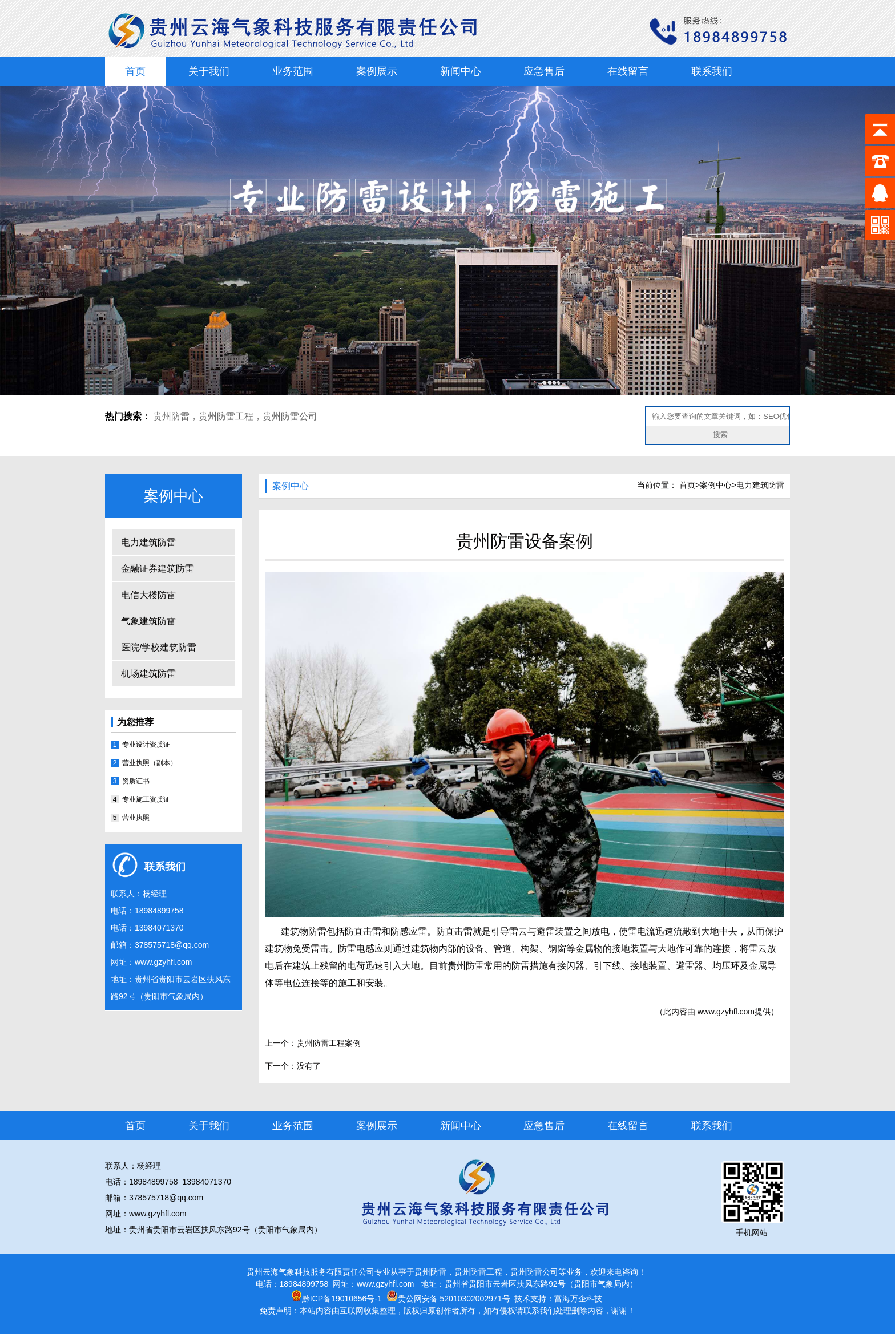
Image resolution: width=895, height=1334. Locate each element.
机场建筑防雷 (148, 673)
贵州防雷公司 (290, 416)
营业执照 (136, 818)
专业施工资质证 (146, 799)
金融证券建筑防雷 (157, 568)
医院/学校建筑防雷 (158, 647)
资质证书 (136, 781)
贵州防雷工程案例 (329, 1043)
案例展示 (376, 71)
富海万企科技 (578, 1298)
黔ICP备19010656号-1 (336, 1298)
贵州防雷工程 (226, 416)
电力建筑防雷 (148, 542)
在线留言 (627, 71)
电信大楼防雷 (148, 595)
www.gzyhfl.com (163, 962)
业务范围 (292, 71)
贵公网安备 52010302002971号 (454, 1298)
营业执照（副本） (149, 763)
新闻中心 (460, 71)
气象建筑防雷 (148, 621)
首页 (135, 71)
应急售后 (544, 71)
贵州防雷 (171, 416)
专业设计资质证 (146, 745)
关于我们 (208, 71)
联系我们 (711, 71)
